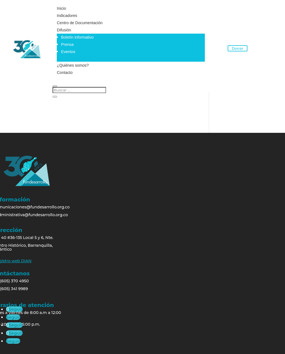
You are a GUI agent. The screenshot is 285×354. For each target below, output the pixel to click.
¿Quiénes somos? (72, 65)
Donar (237, 48)
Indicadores (66, 15)
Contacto (64, 72)
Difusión (63, 30)
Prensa (66, 44)
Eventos (67, 51)
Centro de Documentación (79, 23)
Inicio (61, 8)
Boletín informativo (76, 37)
